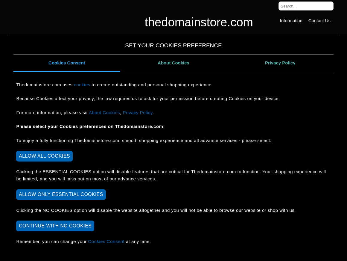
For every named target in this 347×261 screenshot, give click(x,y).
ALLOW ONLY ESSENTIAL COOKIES (61, 194)
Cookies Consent (66, 62)
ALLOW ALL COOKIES (44, 156)
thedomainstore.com (199, 22)
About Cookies (173, 62)
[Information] (291, 20)
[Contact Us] (319, 20)
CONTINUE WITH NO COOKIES (55, 225)
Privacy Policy (280, 62)
